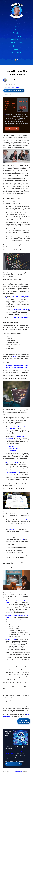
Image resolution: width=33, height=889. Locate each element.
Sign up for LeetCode (12, 463)
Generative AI (16, 36)
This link (15, 356)
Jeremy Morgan (18, 771)
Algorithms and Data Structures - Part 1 (17, 365)
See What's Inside (12, 128)
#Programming (11, 87)
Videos (16, 49)
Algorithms (12, 446)
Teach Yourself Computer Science (20, 309)
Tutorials (16, 33)
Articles (16, 30)
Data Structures (13, 448)
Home (16, 27)
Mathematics (12, 450)
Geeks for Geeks (15, 332)
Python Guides (16, 40)
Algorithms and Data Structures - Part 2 (17, 367)
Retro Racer (16, 52)
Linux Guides (16, 43)
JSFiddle (25, 528)
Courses (16, 46)
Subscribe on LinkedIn (13, 764)
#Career (17, 87)
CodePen (11, 529)
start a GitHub (25, 520)
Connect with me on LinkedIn (13, 90)
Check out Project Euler (13, 472)
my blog (21, 539)
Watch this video (11, 639)
